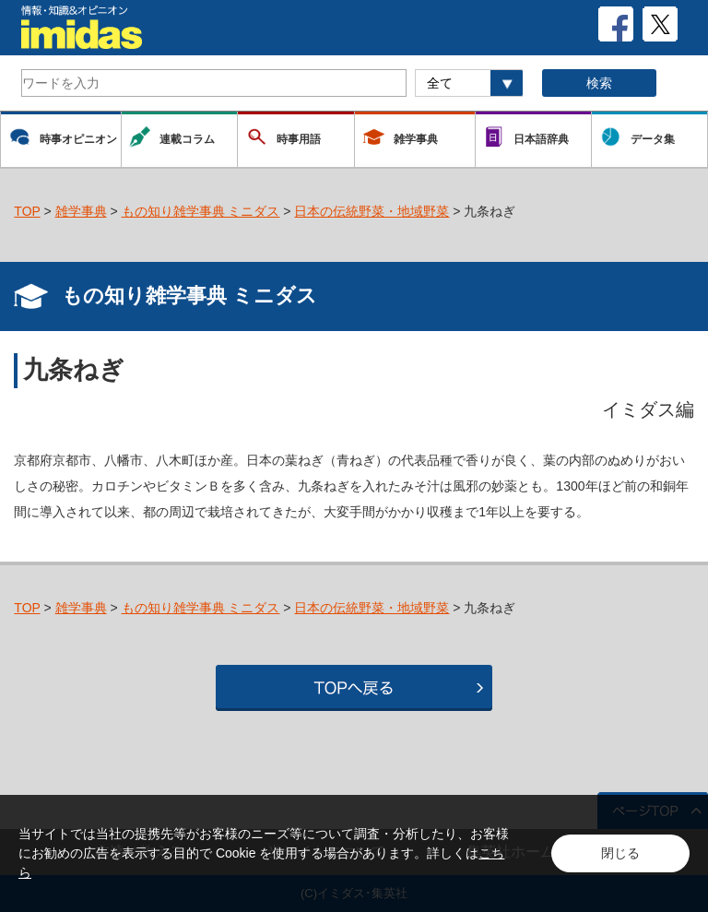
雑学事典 (81, 211)
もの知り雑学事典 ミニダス (201, 211)
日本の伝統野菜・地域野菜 (371, 211)
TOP (27, 211)
